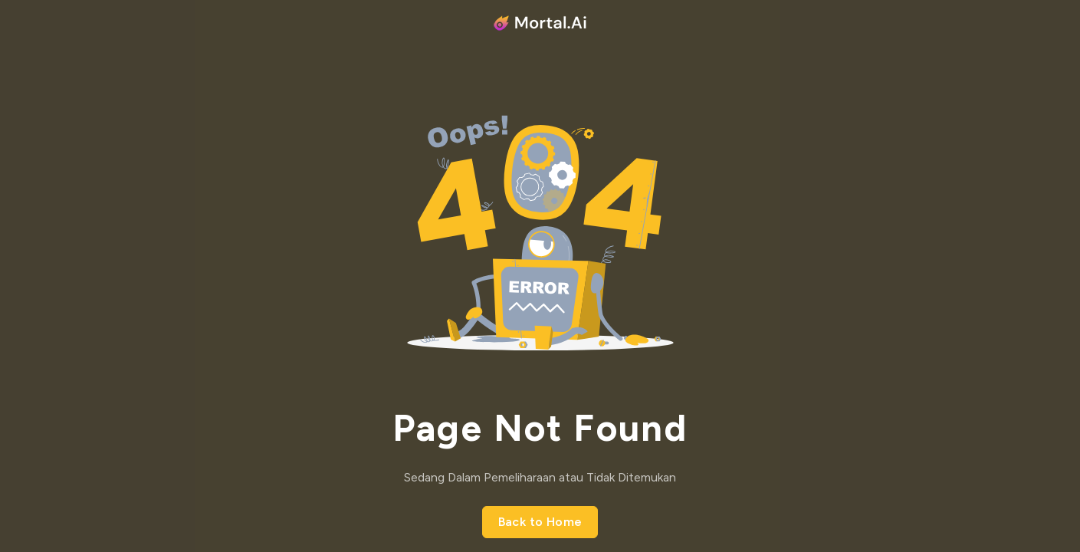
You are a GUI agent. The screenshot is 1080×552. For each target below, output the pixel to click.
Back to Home (540, 521)
